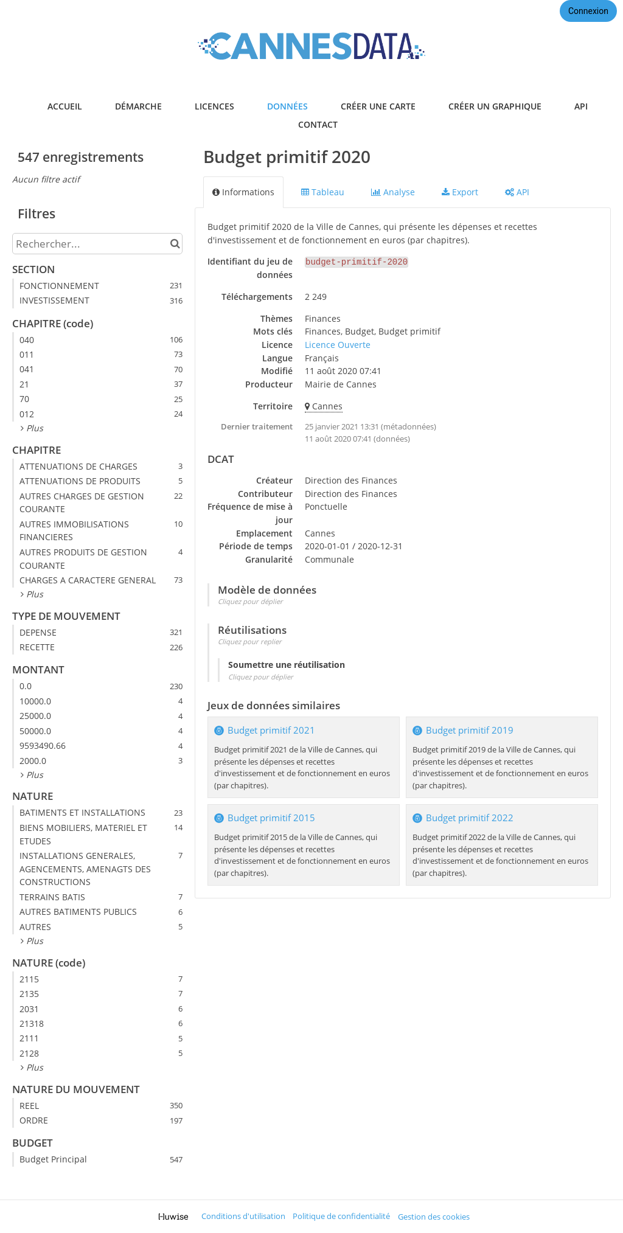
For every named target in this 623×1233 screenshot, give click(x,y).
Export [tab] (460, 192)
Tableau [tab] (322, 192)
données (287, 106)
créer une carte (378, 106)
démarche (138, 106)
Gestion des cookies (434, 1217)
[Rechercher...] (97, 243)
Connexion (588, 11)
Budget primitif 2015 (271, 817)
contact (318, 124)
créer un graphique (494, 106)
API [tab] (517, 192)
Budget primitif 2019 (469, 730)
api (581, 106)
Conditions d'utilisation (243, 1216)
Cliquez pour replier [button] (250, 641)
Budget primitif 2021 (271, 730)
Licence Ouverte (338, 344)
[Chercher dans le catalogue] (175, 243)
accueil (64, 106)
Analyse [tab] (393, 192)
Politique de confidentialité (341, 1216)
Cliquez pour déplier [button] (250, 601)
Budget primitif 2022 (469, 817)
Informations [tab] (243, 192)
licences (214, 106)
